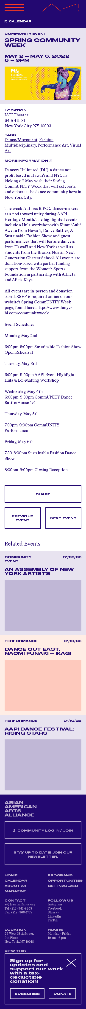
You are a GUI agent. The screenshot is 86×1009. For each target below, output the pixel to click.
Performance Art (53, 145)
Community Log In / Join (43, 830)
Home (11, 875)
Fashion (46, 140)
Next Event (63, 518)
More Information (26, 160)
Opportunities (65, 880)
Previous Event (22, 518)
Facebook (55, 908)
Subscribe (27, 994)
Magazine (15, 891)
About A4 (16, 886)
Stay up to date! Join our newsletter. (43, 854)
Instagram (55, 904)
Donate (62, 994)
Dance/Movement (21, 140)
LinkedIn (54, 916)
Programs (60, 875)
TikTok (53, 920)
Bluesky (53, 912)
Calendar (20, 21)
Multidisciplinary (20, 145)
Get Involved (63, 886)
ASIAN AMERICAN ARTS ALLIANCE (21, 809)
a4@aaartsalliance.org (20, 904)
